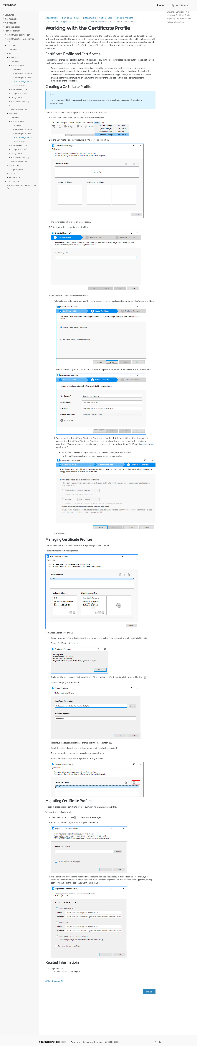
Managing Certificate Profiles (179, 15)
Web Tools (82, 21)
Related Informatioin (175, 22)
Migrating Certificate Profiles (179, 18)
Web (153, 444)
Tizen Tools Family (70, 17)
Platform (162, 5)
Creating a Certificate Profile (178, 12)
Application (180, 5)
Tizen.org (75, 1042)
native (144, 444)
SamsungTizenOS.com (49, 1042)
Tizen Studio (89, 17)
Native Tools (105, 17)
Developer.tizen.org (92, 1042)
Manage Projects (124, 17)
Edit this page (54, 981)
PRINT (149, 991)
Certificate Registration (61, 21)
